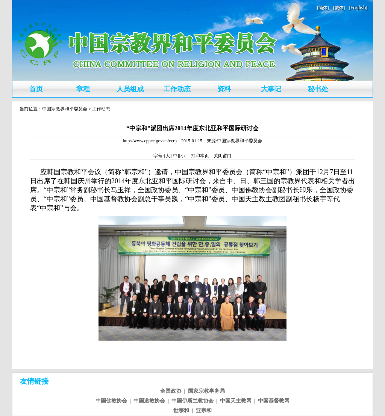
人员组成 (130, 89)
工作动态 (177, 89)
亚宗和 (204, 410)
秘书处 (318, 89)
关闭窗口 (223, 155)
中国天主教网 (236, 401)
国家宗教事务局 (206, 391)
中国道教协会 (149, 401)
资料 (224, 89)
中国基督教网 (274, 401)
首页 (36, 89)
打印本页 (200, 155)
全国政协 (170, 391)
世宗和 (181, 410)
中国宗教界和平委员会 (64, 109)
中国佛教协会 (111, 401)
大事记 (271, 89)
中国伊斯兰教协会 (192, 401)
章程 (83, 89)
